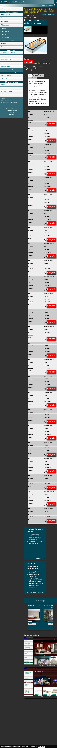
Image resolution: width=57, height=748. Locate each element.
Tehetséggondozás (6, 95)
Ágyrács (5, 34)
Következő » (51, 15)
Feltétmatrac (6, 37)
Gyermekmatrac (6, 31)
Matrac (4, 28)
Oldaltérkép (11, 70)
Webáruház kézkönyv (6, 66)
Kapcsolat (4, 63)
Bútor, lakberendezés (7, 14)
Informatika (4, 88)
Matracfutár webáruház (7, 78)
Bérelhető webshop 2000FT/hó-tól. (37, 592)
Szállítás (41, 75)
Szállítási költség (32, 78)
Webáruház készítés (12, 110)
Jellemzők (35, 75)
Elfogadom (41, 746)
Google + (12, 112)
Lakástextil (4, 43)
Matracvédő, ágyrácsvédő (8, 40)
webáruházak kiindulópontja (13, 2)
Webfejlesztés (5, 84)
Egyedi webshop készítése (7, 59)
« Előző (44, 15)
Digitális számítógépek (7, 91)
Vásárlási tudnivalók (6, 9)
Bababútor (4, 18)
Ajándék (4, 47)
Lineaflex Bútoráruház (6, 75)
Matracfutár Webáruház (41, 63)
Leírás (30, 75)
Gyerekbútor (5, 21)
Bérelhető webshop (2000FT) (8, 52)
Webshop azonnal (6, 56)
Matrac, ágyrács (5, 25)
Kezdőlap (27, 15)
